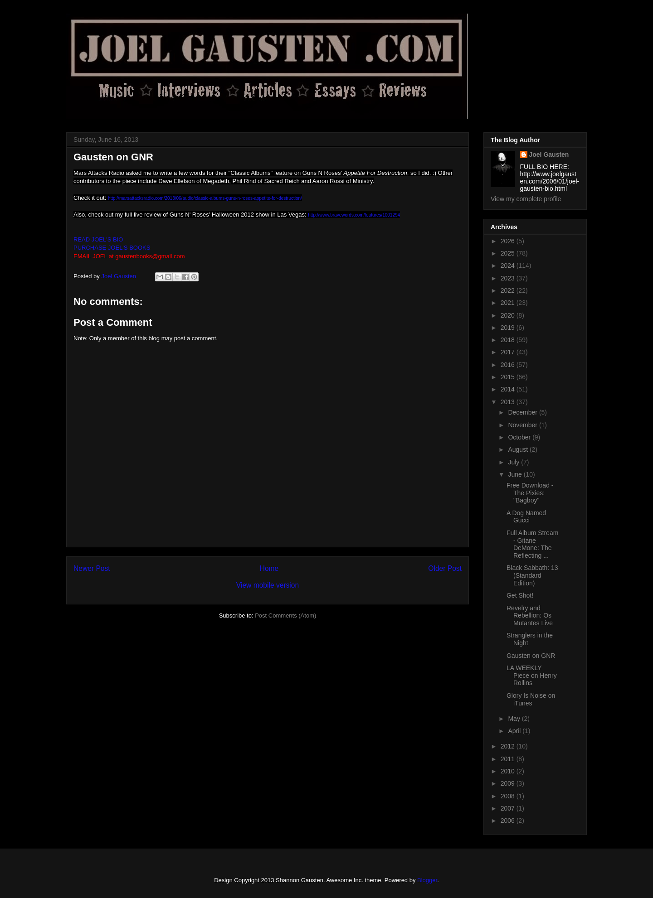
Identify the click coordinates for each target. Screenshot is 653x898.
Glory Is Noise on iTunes (531, 699)
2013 (509, 402)
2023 (509, 278)
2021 (509, 302)
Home (269, 568)
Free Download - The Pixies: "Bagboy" (530, 493)
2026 (509, 241)
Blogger (427, 880)
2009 (509, 783)
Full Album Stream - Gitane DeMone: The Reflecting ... (532, 544)
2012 (509, 746)
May (514, 718)
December (523, 412)
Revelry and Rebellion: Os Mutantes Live (530, 615)
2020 (509, 315)
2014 (509, 389)
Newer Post (91, 568)
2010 (509, 771)
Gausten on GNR (531, 655)
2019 (509, 327)
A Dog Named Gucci (526, 516)
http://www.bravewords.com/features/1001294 (354, 214)
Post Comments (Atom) (285, 615)
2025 (509, 253)
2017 (509, 352)
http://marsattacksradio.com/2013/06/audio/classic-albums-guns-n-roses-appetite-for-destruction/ (205, 198)
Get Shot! (520, 595)
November (523, 425)
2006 (509, 820)
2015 (509, 377)
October (520, 437)
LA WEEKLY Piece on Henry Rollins (532, 675)
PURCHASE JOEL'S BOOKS (111, 247)
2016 (509, 364)
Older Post (445, 568)
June (515, 474)
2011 (509, 759)
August (518, 449)
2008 (509, 796)
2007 (509, 808)
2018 (509, 339)
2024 (509, 265)
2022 (509, 290)
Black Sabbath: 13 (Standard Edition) (532, 575)
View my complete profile (526, 199)
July (514, 462)
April (515, 730)
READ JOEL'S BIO (98, 239)
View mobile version (267, 585)
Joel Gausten (549, 154)
